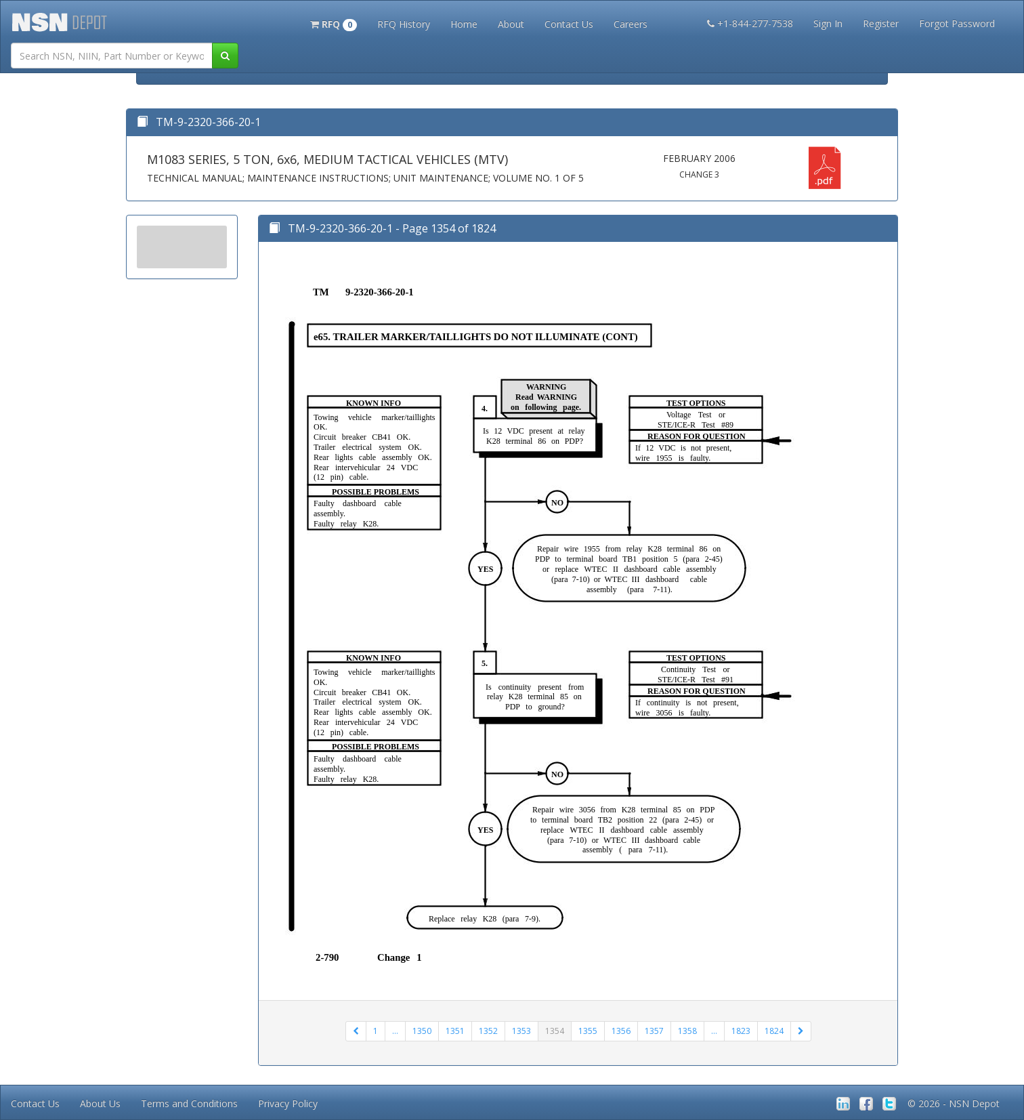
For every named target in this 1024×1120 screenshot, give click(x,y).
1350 (421, 1031)
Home (463, 24)
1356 (621, 1031)
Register (881, 23)
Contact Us (569, 24)
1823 (740, 1031)
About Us (100, 1103)
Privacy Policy (288, 1103)
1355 (587, 1031)
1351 (455, 1031)
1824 (774, 1031)
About (511, 24)
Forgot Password (957, 23)
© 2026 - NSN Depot (954, 1103)
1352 (488, 1031)
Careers (630, 24)
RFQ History (403, 24)
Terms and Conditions (189, 1103)
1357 (654, 1031)
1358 (687, 1031)
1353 (521, 1031)
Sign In (827, 23)
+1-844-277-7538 (750, 23)
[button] (333, 23)
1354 (554, 1031)
